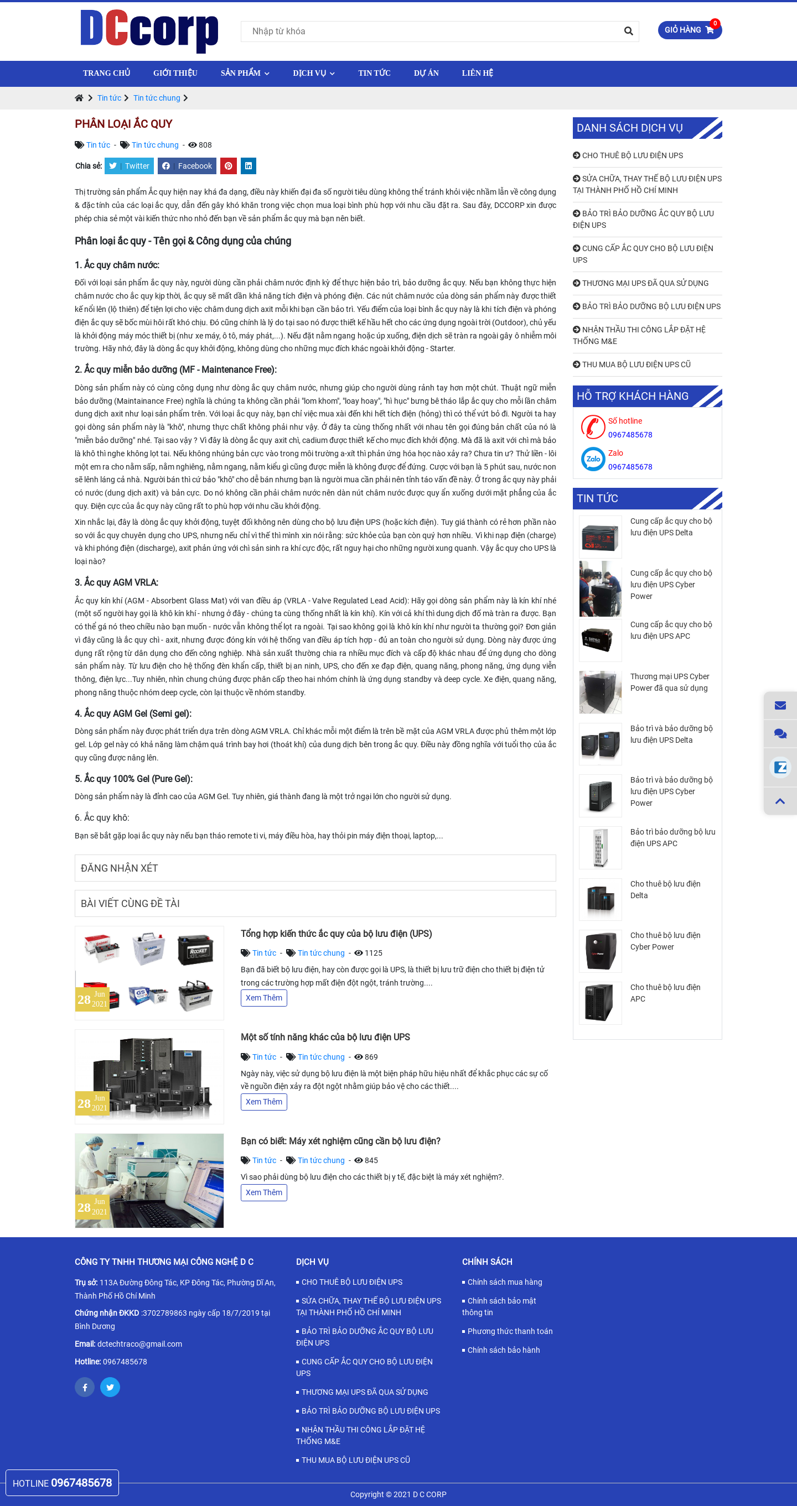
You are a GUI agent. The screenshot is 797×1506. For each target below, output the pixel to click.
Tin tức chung (156, 97)
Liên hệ (478, 73)
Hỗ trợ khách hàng (633, 396)
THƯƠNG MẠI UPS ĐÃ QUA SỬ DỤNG (641, 283)
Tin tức (374, 73)
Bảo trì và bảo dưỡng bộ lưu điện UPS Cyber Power (671, 791)
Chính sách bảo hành (504, 1350)
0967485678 (125, 1361)
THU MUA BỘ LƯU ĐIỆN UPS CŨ (632, 364)
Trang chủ (106, 73)
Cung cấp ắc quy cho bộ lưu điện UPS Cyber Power (671, 585)
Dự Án (426, 73)
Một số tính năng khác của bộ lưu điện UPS (325, 1037)
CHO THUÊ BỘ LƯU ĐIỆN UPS (628, 155)
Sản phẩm (245, 73)
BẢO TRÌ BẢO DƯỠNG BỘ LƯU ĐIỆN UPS (647, 306)
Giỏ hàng (693, 27)
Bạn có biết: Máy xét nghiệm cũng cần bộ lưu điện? (341, 1141)
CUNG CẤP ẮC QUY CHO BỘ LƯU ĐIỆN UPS (643, 254)
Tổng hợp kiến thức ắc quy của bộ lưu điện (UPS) (336, 934)
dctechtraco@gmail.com (139, 1344)
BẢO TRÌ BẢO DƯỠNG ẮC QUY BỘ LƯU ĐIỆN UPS (643, 219)
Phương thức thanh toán (510, 1331)
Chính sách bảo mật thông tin (499, 1306)
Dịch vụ (314, 73)
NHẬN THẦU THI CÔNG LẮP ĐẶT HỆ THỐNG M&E (639, 335)
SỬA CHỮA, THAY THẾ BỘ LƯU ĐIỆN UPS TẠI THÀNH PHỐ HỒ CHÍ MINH (647, 184)
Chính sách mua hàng (505, 1282)
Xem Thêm (264, 997)
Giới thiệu (175, 73)
